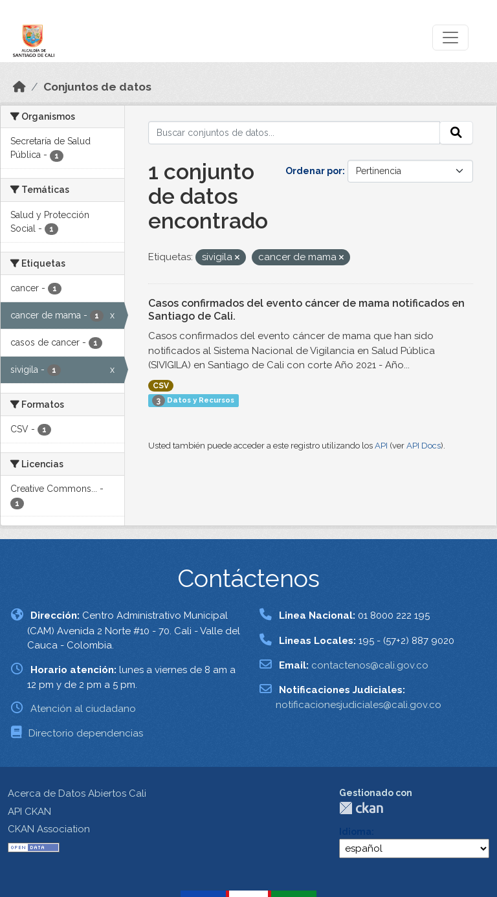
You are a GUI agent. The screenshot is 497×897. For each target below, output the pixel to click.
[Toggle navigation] (450, 37)
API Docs (423, 445)
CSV (161, 385)
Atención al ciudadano (83, 708)
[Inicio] (19, 86)
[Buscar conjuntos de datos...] (294, 132)
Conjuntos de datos (97, 86)
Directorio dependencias (85, 733)
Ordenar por (313, 171)
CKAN (361, 808)
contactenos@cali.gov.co (369, 665)
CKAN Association (49, 829)
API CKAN (29, 811)
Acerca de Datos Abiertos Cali (77, 793)
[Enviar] (456, 132)
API (381, 445)
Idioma (355, 831)
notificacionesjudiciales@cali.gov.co (358, 705)
